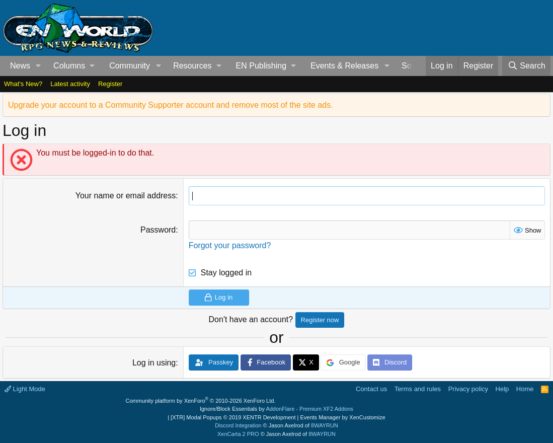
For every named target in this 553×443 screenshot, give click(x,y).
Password (158, 230)
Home (525, 389)
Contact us (371, 389)
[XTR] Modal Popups (233, 417)
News (20, 65)
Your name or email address (125, 195)
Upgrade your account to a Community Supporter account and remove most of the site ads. (170, 105)
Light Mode (25, 389)
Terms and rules (417, 389)
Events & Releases (344, 65)
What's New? (23, 84)
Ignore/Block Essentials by (276, 409)
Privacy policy (468, 389)
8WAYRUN (324, 425)
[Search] (526, 66)
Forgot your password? (230, 245)
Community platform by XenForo (201, 401)
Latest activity (70, 84)
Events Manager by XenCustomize (342, 417)
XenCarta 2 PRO (238, 434)
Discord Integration (238, 425)
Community (129, 65)
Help (502, 389)
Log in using (154, 362)
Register (110, 84)
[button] (38, 66)
